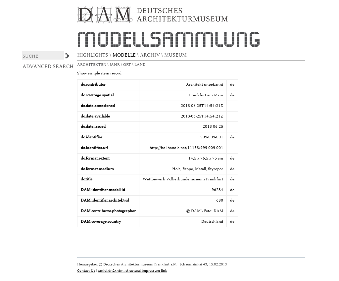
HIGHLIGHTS (93, 55)
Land (140, 64)
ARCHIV (150, 55)
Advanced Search (48, 67)
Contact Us (86, 270)
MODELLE (125, 55)
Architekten (92, 64)
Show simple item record (99, 73)
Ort (127, 64)
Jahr (115, 64)
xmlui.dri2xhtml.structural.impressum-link (132, 270)
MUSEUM (176, 55)
